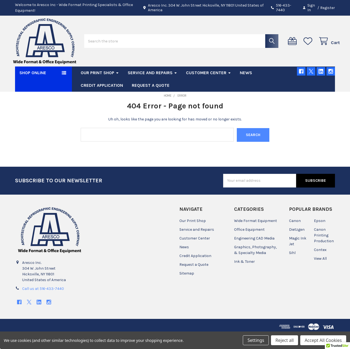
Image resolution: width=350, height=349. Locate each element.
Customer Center (208, 87)
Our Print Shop (100, 87)
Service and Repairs (152, 87)
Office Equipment (249, 244)
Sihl (292, 267)
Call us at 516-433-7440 (43, 303)
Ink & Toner (244, 276)
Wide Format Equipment (255, 235)
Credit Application (102, 100)
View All (320, 273)
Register (327, 7)
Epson (319, 235)
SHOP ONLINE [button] (32, 87)
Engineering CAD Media (254, 253)
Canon (295, 235)
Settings (255, 340)
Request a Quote (151, 100)
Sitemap (186, 288)
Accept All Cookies (323, 340)
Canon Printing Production (324, 250)
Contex (320, 264)
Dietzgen (297, 244)
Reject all (284, 340)
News (246, 87)
